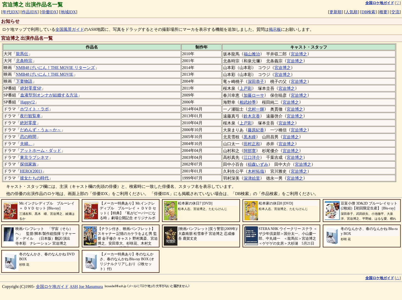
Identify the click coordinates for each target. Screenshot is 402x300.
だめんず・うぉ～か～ (40, 130)
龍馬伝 (22, 54)
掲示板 (275, 29)
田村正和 (252, 144)
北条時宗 (24, 61)
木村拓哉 (256, 171)
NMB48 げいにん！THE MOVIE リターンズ (55, 67)
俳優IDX (49, 12)
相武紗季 (247, 102)
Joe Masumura (91, 286)
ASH (74, 286)
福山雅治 (252, 54)
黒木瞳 (250, 137)
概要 (383, 12)
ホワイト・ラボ (34, 109)
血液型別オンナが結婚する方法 (49, 95)
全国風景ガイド (69, 29)
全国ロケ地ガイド (52, 286)
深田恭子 (256, 81)
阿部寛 (250, 151)
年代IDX (10, 12)
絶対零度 (28, 123)
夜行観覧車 (30, 116)
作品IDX (29, 12)
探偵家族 (28, 164)
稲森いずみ (258, 164)
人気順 (351, 12)
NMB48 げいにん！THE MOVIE (44, 74)
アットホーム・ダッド (40, 150)
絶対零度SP (30, 88)
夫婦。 (26, 143)
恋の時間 (28, 136)
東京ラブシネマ (34, 157)
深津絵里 (252, 178)
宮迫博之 (299, 54)
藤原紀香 (256, 130)
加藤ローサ (254, 95)
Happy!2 (27, 102)
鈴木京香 (252, 116)
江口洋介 (252, 157)
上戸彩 (245, 88)
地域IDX (68, 12)
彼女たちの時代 (34, 178)
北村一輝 (256, 109)
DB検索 (368, 12)
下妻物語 (24, 81)
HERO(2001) (31, 171)
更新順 (335, 12)
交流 (395, 12)
